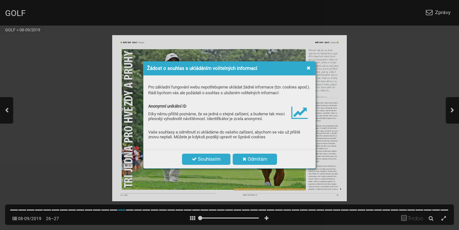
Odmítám (255, 159)
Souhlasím (206, 159)
